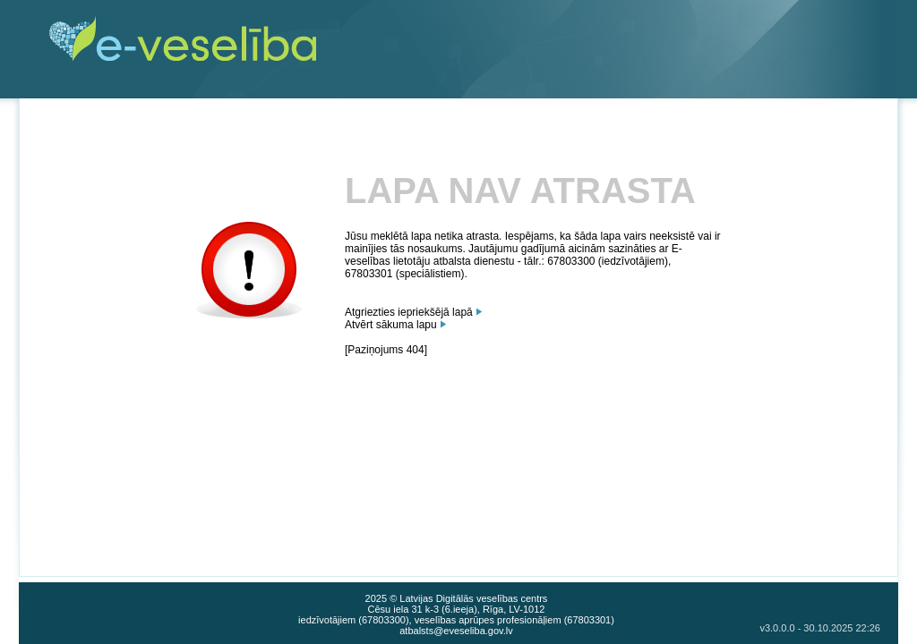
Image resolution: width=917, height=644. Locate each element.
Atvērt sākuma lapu (391, 324)
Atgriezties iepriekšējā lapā (409, 312)
